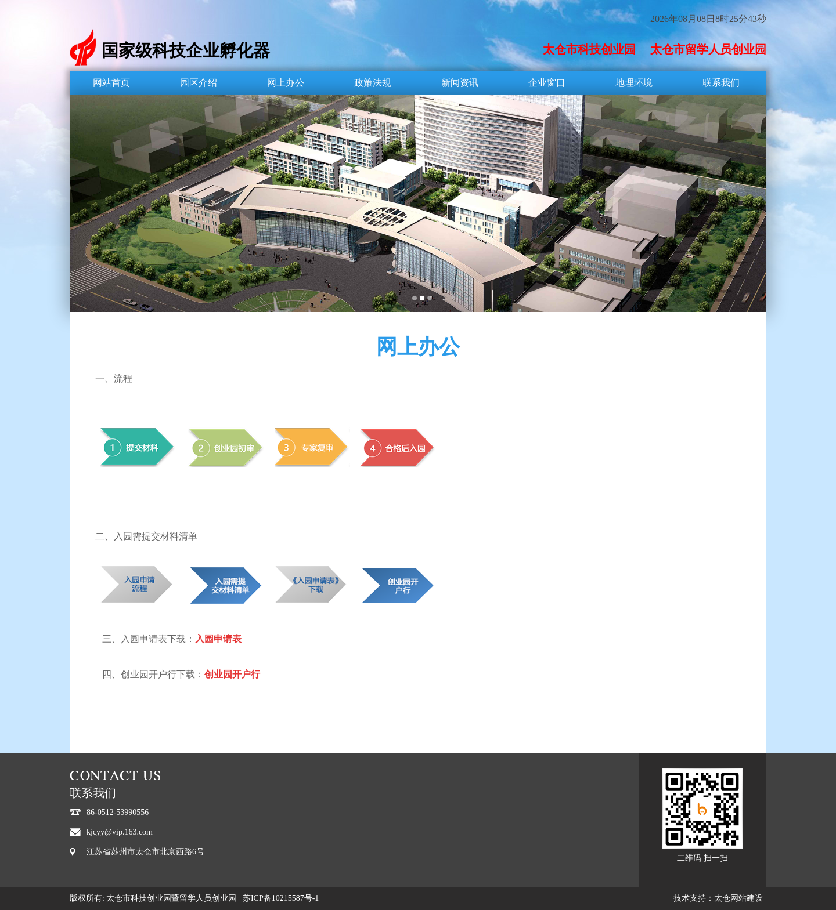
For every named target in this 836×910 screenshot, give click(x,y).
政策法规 (372, 83)
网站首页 (111, 83)
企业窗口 (546, 83)
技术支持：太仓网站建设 (718, 898)
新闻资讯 (459, 83)
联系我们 (721, 83)
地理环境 (634, 83)
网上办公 (285, 83)
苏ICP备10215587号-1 (281, 898)
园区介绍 (198, 83)
